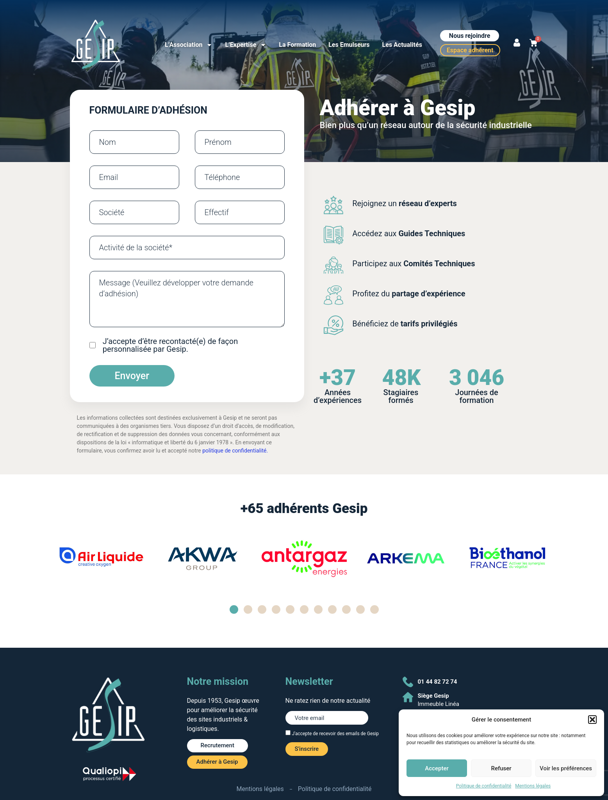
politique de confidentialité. (235, 450)
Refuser (501, 768)
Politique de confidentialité (484, 786)
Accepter (436, 768)
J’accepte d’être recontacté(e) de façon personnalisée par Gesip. (170, 345)
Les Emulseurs (348, 44)
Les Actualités (402, 44)
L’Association (188, 45)
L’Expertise (245, 45)
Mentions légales (533, 786)
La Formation (297, 44)
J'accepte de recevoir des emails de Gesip (335, 733)
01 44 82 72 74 (437, 681)
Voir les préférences (566, 768)
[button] (592, 719)
